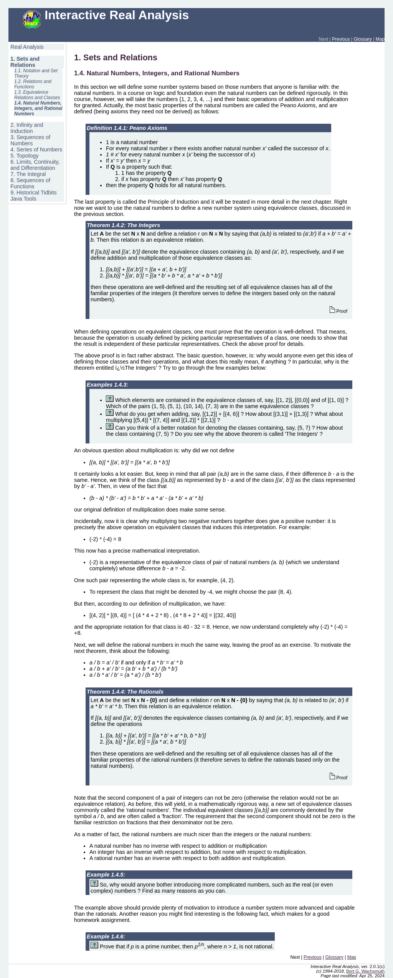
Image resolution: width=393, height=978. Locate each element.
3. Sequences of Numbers (30, 140)
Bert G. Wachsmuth (365, 971)
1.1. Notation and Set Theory (36, 73)
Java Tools (23, 199)
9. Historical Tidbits (33, 192)
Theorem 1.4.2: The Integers (123, 225)
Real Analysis (26, 47)
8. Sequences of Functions (30, 183)
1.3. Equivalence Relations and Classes (37, 95)
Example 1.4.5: (106, 875)
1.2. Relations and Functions (32, 84)
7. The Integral (28, 174)
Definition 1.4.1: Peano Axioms (127, 128)
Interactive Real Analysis (106, 15)
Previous (341, 39)
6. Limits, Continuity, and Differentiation (35, 165)
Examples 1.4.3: (107, 385)
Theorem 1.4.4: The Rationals (125, 692)
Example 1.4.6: (106, 936)
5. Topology (24, 156)
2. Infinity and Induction (26, 128)
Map (380, 39)
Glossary (363, 39)
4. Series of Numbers (36, 149)
